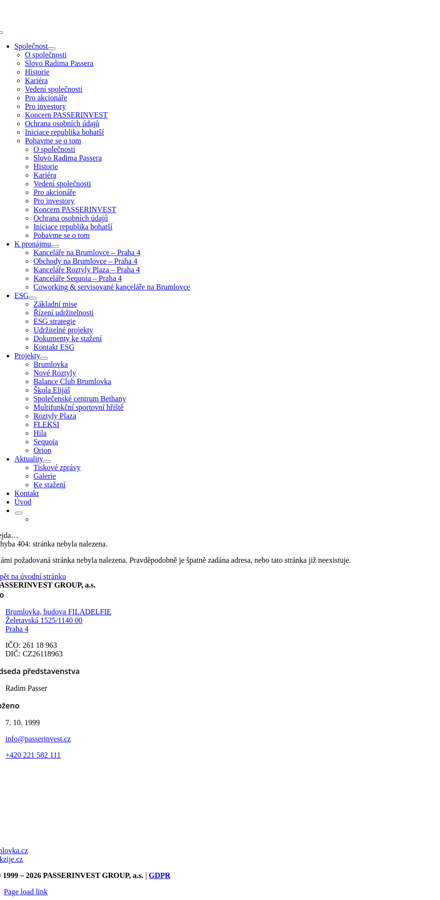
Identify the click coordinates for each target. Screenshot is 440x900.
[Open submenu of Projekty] (44, 358)
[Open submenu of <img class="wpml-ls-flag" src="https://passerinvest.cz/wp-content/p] (18, 513)
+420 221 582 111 (33, 755)
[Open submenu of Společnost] (51, 48)
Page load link (26, 892)
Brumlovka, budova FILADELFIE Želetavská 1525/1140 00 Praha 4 (58, 620)
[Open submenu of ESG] (32, 298)
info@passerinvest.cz (38, 739)
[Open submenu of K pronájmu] (55, 246)
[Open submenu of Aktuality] (47, 461)
